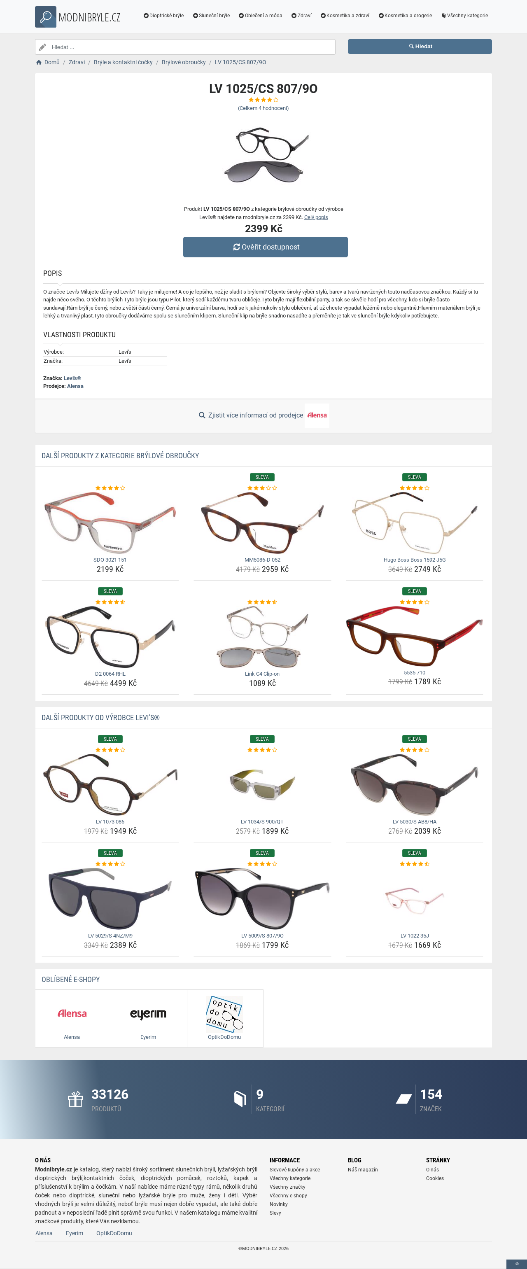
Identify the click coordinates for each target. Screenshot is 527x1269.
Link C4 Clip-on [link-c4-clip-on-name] (262, 674)
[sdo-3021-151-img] (110, 523)
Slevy (275, 1213)
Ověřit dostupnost (265, 246)
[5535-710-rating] (414, 602)
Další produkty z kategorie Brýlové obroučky (120, 455)
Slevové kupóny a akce (295, 1170)
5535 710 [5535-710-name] (414, 672)
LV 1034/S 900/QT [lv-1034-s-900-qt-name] (262, 822)
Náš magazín (363, 1170)
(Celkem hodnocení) (263, 108)
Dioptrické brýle (163, 16)
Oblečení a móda (260, 16)
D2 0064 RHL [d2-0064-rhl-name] (110, 674)
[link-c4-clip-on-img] (262, 637)
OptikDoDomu (114, 1233)
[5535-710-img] (414, 636)
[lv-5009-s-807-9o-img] (262, 899)
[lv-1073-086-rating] (110, 750)
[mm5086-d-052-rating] (262, 488)
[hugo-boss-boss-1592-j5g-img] (414, 523)
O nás (432, 1170)
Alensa (75, 386)
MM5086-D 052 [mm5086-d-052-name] (262, 560)
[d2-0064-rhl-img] (110, 637)
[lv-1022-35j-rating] (414, 864)
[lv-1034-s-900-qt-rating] (262, 750)
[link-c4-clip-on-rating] (262, 602)
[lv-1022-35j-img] (414, 899)
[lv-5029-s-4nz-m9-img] (110, 899)
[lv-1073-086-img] (110, 785)
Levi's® (72, 378)
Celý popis (316, 217)
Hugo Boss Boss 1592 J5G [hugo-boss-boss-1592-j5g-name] (415, 560)
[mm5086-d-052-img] (262, 523)
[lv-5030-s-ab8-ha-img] (414, 785)
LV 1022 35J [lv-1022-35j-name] (415, 936)
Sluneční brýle (211, 16)
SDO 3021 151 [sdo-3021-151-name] (110, 560)
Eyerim (74, 1233)
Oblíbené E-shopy (71, 979)
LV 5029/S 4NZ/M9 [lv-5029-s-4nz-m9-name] (110, 936)
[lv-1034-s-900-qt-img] (262, 785)
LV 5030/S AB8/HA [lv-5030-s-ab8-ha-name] (414, 822)
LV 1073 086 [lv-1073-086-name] (110, 822)
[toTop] (516, 1264)
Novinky (279, 1204)
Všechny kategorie (464, 16)
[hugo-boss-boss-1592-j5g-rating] (414, 488)
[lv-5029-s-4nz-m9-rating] (110, 864)
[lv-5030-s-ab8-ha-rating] (414, 750)
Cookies (435, 1178)
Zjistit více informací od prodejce (263, 416)
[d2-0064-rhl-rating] (110, 602)
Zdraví (301, 16)
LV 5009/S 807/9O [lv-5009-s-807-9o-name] (262, 936)
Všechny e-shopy (288, 1196)
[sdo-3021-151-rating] (110, 488)
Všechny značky (287, 1187)
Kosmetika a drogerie (405, 16)
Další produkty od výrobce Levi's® (101, 717)
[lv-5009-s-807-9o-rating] (262, 864)
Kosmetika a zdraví (345, 16)
